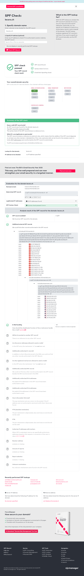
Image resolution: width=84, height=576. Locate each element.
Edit (26, 197)
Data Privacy (65, 558)
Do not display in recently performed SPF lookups (22, 46)
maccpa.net (34, 480)
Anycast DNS (27, 554)
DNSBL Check (47, 556)
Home (63, 550)
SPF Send (37, 197)
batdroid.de (8, 482)
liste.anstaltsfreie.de (11, 483)
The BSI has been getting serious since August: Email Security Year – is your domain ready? (42, 1)
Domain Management (30, 552)
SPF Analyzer (46, 554)
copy (31, 197)
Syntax (63, 552)
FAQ (63, 556)
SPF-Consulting (28, 550)
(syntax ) (23, 330)
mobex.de (8, 485)
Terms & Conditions (67, 560)
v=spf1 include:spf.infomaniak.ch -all (51, 193)
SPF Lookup (46, 552)
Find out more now (65, 171)
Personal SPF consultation (15, 6)
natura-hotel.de (35, 482)
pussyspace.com (35, 483)
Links (63, 554)
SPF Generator (47, 550)
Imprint (64, 562)
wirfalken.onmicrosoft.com (13, 480)
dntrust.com (60, 480)
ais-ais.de (59, 483)
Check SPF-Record (13, 50)
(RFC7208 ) (20, 436)
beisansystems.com (62, 482)
